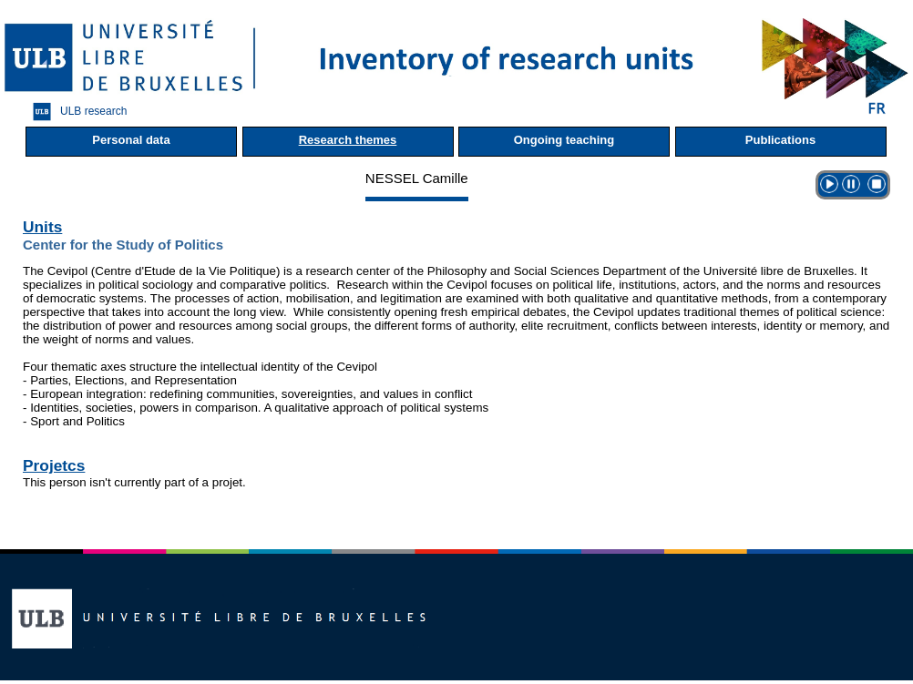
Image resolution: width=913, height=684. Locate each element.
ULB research (75, 111)
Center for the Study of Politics (123, 244)
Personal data (130, 140)
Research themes (348, 140)
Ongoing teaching (564, 140)
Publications (780, 140)
